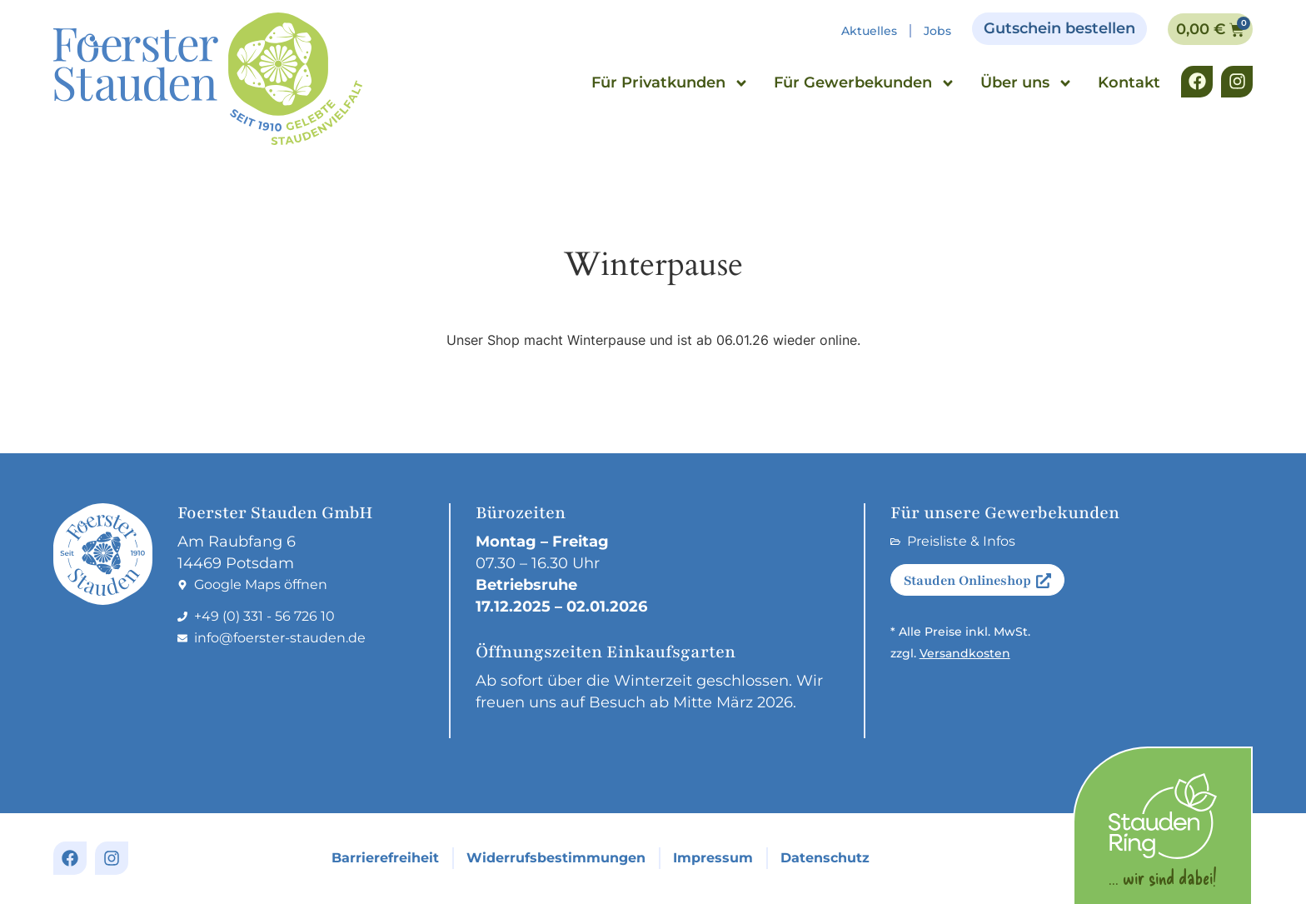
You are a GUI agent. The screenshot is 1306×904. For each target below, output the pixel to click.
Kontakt (1129, 82)
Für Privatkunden (670, 82)
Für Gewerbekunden (864, 82)
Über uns (1026, 82)
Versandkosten (965, 653)
